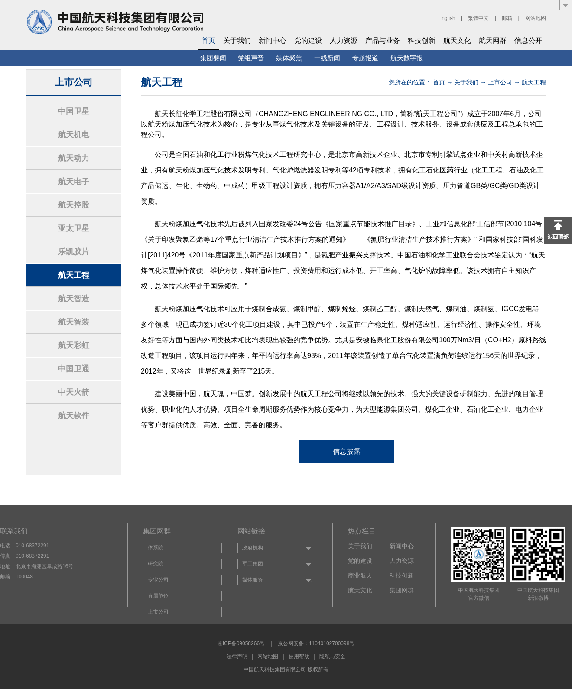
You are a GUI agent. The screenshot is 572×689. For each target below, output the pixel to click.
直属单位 (158, 596)
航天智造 (73, 298)
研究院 (155, 564)
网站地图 (535, 18)
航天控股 (73, 205)
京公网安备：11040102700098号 (316, 643)
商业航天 (360, 575)
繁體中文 (478, 18)
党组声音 (251, 58)
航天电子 (73, 181)
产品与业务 (382, 40)
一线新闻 (327, 58)
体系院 (155, 548)
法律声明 (237, 656)
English (446, 18)
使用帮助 (299, 656)
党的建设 (308, 40)
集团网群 (402, 590)
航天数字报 (406, 58)
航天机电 (73, 134)
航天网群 (493, 40)
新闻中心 (272, 40)
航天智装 (73, 322)
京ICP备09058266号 (241, 643)
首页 (208, 40)
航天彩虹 (73, 345)
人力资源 (344, 40)
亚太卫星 (73, 228)
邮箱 (507, 18)
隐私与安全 (332, 656)
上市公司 (500, 82)
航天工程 (73, 275)
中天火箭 (73, 392)
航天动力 (73, 158)
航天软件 (73, 415)
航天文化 (457, 40)
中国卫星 (73, 111)
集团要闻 (213, 58)
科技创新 (422, 40)
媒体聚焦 (289, 58)
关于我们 (237, 40)
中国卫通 (73, 368)
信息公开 (528, 40)
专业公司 (158, 580)
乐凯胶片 (73, 251)
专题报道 (365, 58)
